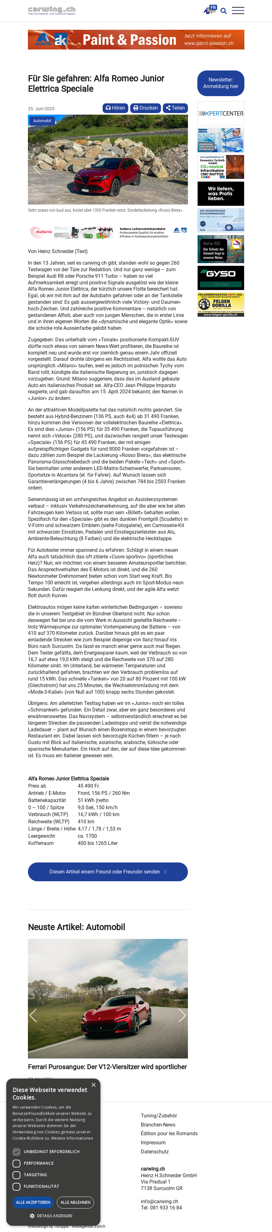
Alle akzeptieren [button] (33, 1202)
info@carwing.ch (159, 1201)
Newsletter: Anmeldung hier (220, 83)
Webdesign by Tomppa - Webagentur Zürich (66, 1226)
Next (182, 1015)
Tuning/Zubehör (159, 1116)
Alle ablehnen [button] (75, 1202)
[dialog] (53, 1152)
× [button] (93, 1085)
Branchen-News (158, 1125)
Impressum (153, 1143)
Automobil (42, 120)
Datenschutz (155, 1152)
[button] (37, 168)
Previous (33, 1015)
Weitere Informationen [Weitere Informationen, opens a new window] (72, 1138)
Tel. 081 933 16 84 (161, 1208)
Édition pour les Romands (169, 1133)
